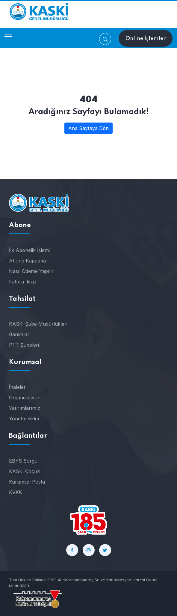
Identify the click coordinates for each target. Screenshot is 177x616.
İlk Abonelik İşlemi (29, 250)
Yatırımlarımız (24, 408)
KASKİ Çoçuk (24, 472)
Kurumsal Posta (27, 482)
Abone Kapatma (27, 261)
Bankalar (19, 335)
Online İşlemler (145, 39)
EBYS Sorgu (23, 461)
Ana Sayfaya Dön (88, 128)
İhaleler (17, 387)
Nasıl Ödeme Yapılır (31, 271)
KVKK (15, 493)
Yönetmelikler (24, 419)
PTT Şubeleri (24, 345)
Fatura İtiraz (23, 282)
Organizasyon (24, 398)
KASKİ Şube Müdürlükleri (38, 324)
